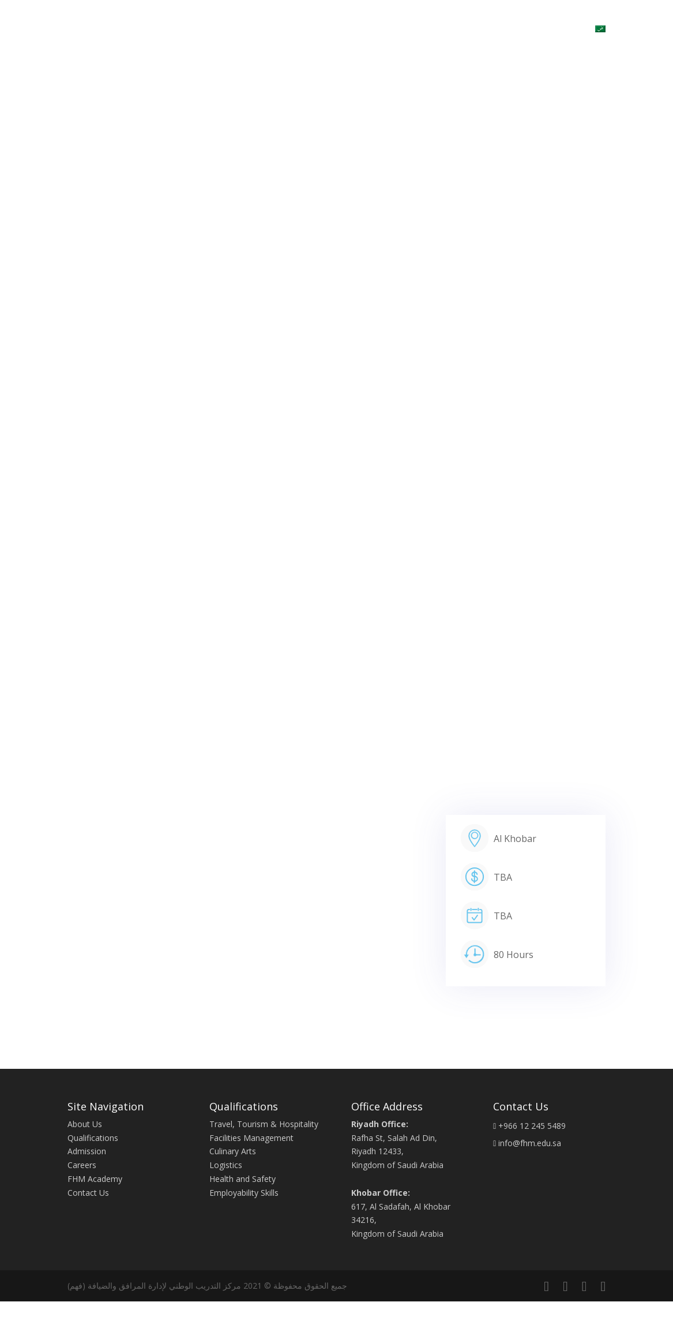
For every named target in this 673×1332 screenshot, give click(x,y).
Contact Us (418, 30)
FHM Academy (94, 1178)
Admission (477, 30)
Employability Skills (244, 1192)
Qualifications (341, 30)
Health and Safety (242, 1178)
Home (234, 30)
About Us (279, 30)
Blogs (524, 30)
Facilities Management (251, 1137)
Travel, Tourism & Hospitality (263, 1123)
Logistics (225, 1164)
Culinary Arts (232, 1151)
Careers (565, 30)
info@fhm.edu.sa (528, 1143)
